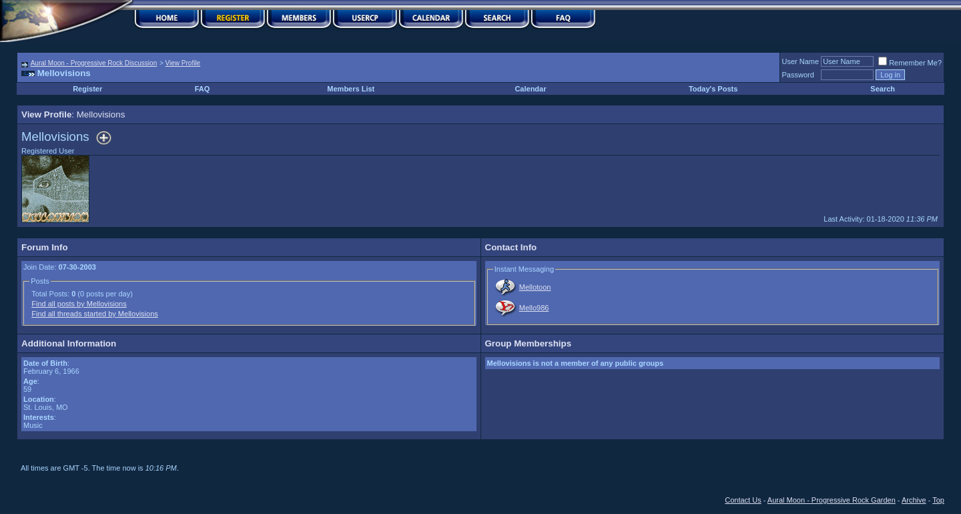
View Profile (183, 63)
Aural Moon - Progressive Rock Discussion (94, 63)
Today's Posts (713, 89)
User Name (801, 61)
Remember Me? (910, 63)
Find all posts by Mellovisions (78, 304)
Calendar (530, 89)
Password (798, 75)
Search (882, 89)
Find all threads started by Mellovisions (94, 314)
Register (87, 89)
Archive (914, 500)
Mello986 (534, 308)
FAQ (202, 89)
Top (938, 500)
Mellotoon (535, 287)
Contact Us (743, 500)
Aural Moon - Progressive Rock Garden (831, 500)
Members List (350, 89)
